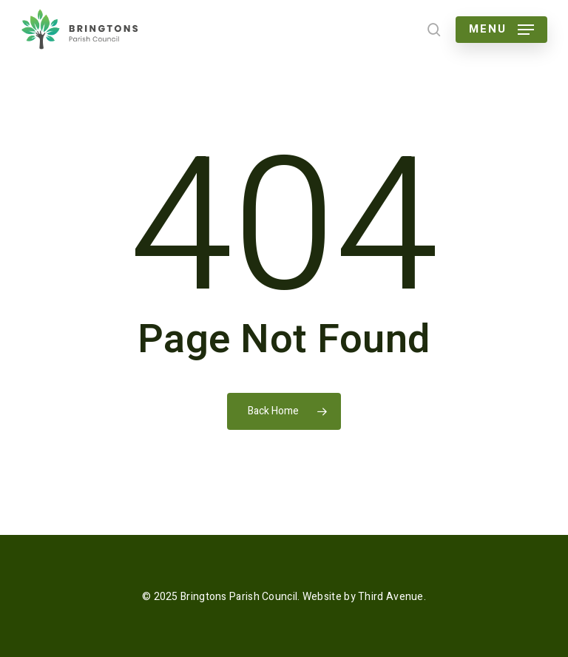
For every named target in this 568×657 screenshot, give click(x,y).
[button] (501, 29)
